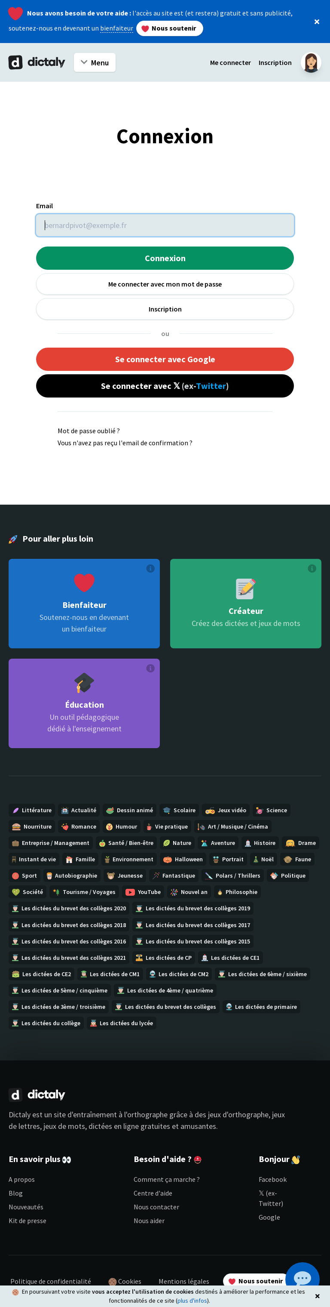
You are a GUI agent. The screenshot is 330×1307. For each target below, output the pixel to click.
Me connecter (230, 62)
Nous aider (149, 1220)
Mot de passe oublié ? (89, 430)
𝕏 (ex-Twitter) (271, 1198)
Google (269, 1217)
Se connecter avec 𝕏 (165, 385)
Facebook (273, 1179)
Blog (16, 1193)
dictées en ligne (114, 1126)
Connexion (165, 258)
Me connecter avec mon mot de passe (165, 284)
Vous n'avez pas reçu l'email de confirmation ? (125, 442)
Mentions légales (184, 1281)
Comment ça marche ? (167, 1179)
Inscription (275, 62)
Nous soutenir (169, 28)
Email (44, 205)
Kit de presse (27, 1220)
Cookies (124, 1281)
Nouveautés (26, 1206)
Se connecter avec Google (165, 359)
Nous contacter (156, 1206)
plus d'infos (192, 1300)
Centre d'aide (153, 1193)
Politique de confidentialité (50, 1281)
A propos (22, 1179)
